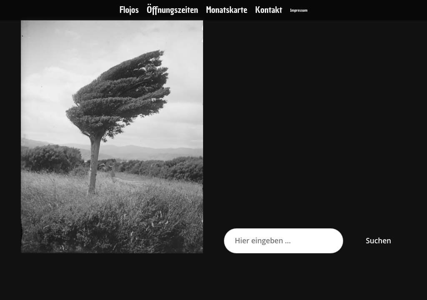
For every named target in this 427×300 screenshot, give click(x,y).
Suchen (378, 240)
